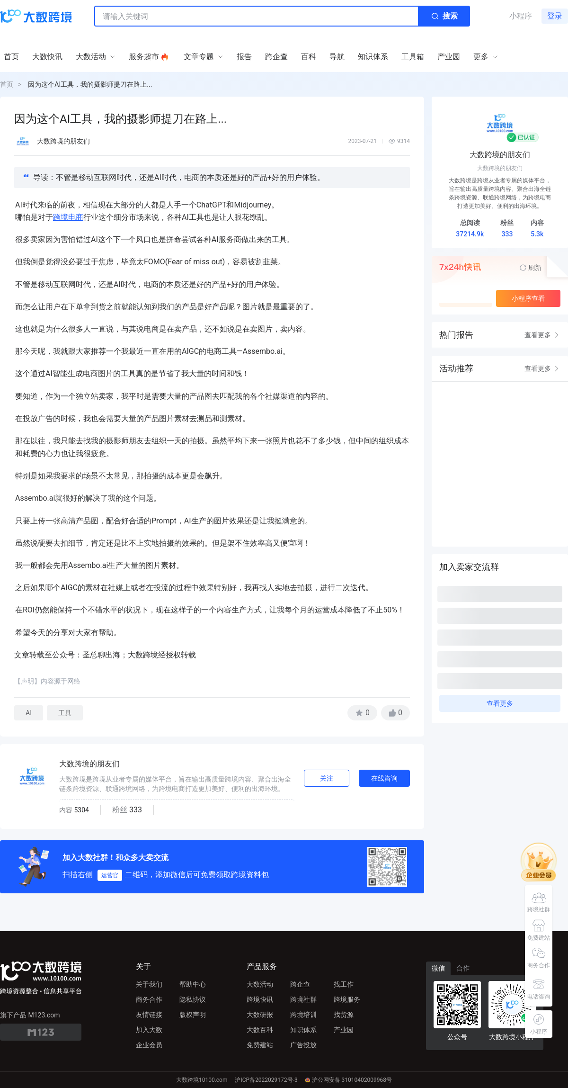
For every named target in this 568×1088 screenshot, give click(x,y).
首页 (6, 84)
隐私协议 (192, 999)
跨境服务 (347, 999)
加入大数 (149, 1030)
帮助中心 (192, 984)
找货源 (344, 1014)
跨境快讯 (260, 999)
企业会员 (149, 1045)
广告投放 (303, 1045)
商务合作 (149, 999)
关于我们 (149, 984)
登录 (554, 15)
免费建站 (260, 1045)
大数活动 (260, 984)
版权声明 (192, 1014)
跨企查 (300, 984)
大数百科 (260, 1030)
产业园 (344, 1030)
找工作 (344, 984)
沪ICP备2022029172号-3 (266, 1080)
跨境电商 (68, 217)
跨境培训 (303, 1014)
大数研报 (260, 1014)
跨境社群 (303, 999)
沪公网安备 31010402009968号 (348, 1080)
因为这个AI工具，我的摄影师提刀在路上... (90, 84)
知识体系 (303, 1030)
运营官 (109, 875)
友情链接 (149, 1014)
